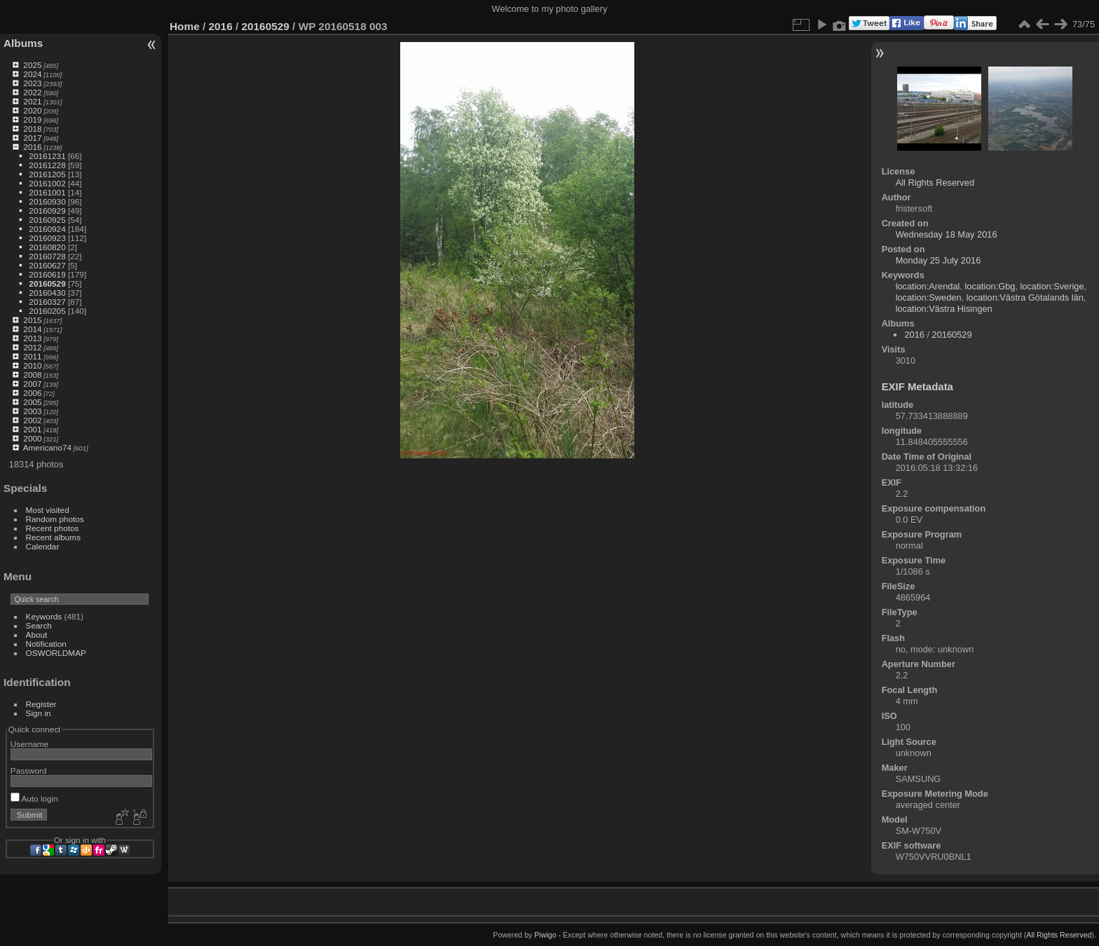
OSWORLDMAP (56, 652)
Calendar (43, 546)
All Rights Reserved (935, 182)
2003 (32, 411)
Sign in (38, 713)
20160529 (47, 283)
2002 (32, 420)
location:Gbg (990, 286)
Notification (46, 643)
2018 (32, 128)
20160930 (47, 201)
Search (39, 625)
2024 (32, 73)
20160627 (47, 265)
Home (185, 26)
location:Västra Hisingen (944, 308)
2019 (32, 119)
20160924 (47, 228)
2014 (32, 329)
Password (29, 770)
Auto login (34, 798)
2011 (32, 356)
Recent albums (53, 537)
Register (41, 703)
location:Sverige (1052, 286)
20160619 (47, 274)
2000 (32, 438)
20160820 (47, 247)
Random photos (55, 518)
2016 (32, 146)
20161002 (47, 183)
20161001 (47, 192)
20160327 (47, 301)
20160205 (47, 310)
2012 (32, 347)
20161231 (47, 155)
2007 (32, 383)
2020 (32, 110)
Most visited (47, 509)
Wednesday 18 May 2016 (946, 234)
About (37, 634)
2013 (32, 338)
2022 (32, 92)
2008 (32, 374)
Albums (23, 43)
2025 (32, 64)
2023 (32, 83)
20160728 (47, 256)
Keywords (44, 616)
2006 (32, 392)
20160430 (47, 292)
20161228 (47, 165)
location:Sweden (929, 297)
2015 (32, 319)
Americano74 (47, 447)
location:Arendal (928, 286)
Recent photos (52, 528)
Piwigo (545, 935)
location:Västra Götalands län (1025, 297)
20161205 (47, 174)
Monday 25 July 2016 (938, 260)
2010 (32, 365)
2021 (32, 101)
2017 (32, 137)
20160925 (47, 219)
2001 (32, 429)
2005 (32, 401)
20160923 (47, 237)
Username (29, 743)
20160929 (47, 210)
